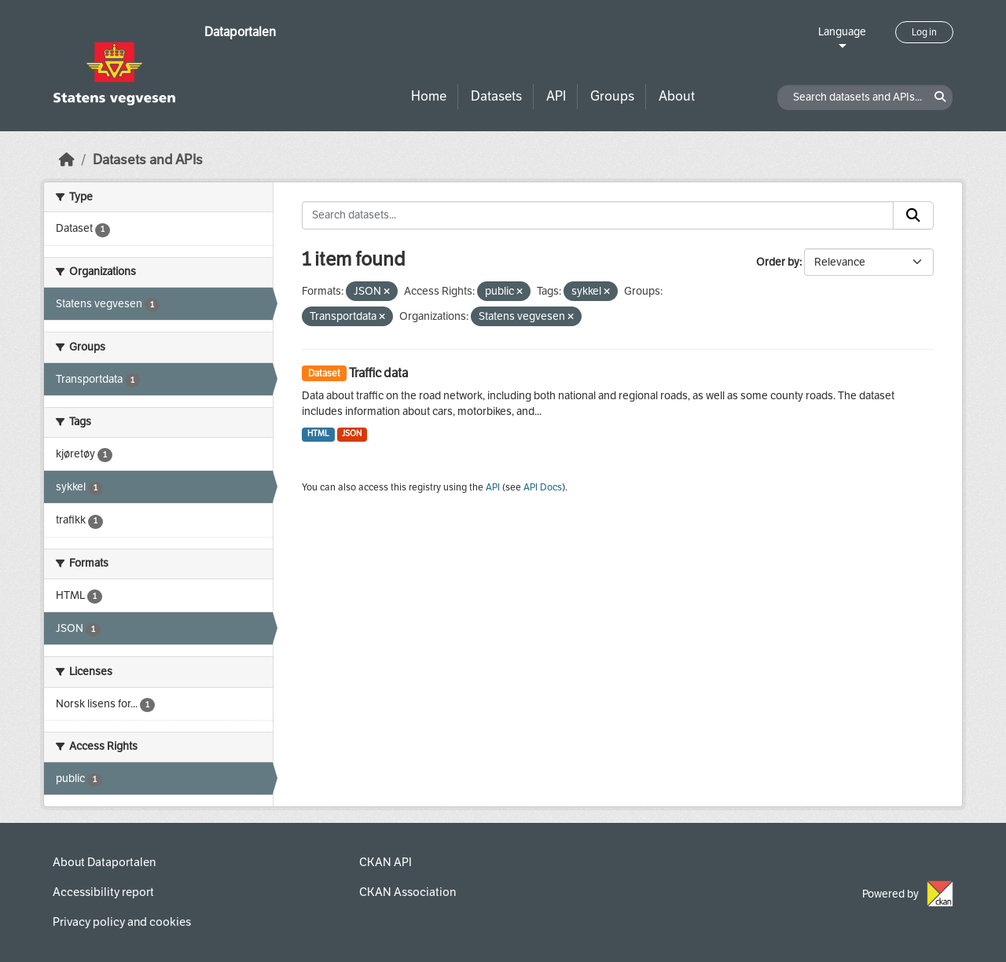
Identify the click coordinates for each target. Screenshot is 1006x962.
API (556, 96)
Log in (924, 32)
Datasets (496, 96)
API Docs (542, 487)
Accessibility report (103, 892)
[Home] (67, 160)
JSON (352, 433)
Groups (612, 96)
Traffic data (378, 372)
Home (428, 96)
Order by (777, 262)
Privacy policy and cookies (122, 922)
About (677, 96)
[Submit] (913, 215)
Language (842, 32)
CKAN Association (407, 892)
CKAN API (385, 862)
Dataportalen (240, 31)
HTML (318, 433)
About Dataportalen (104, 862)
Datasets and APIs (148, 160)
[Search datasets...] (598, 215)
